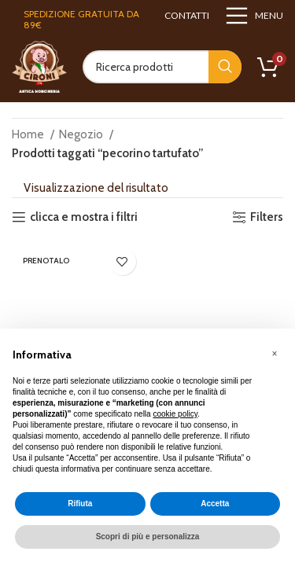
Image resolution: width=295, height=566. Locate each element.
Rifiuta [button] (80, 503)
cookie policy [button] (175, 414)
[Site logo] (39, 66)
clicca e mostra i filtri (84, 217)
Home (29, 134)
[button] (274, 353)
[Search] (162, 66)
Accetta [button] (215, 503)
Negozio (82, 134)
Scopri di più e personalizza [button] (148, 536)
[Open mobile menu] (254, 15)
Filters (266, 217)
